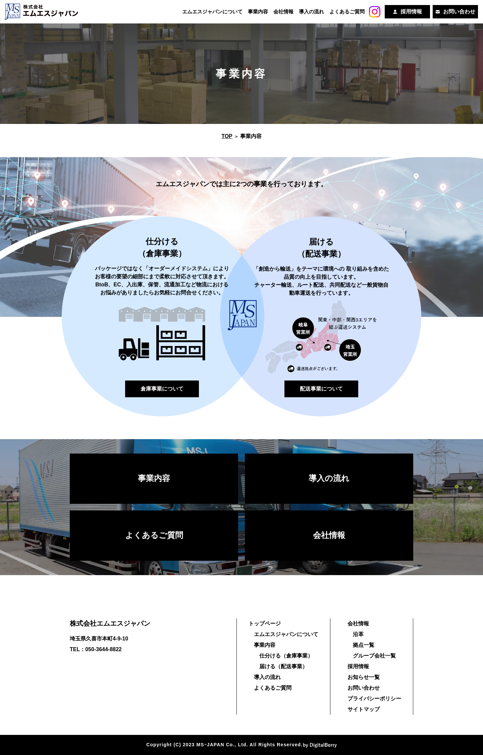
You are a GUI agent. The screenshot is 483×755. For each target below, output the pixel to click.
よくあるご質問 (346, 11)
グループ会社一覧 (374, 656)
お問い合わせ (363, 688)
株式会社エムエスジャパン (110, 623)
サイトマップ (363, 709)
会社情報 (282, 11)
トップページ (265, 623)
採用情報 (358, 666)
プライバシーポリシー (374, 698)
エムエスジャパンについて (211, 11)
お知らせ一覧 (363, 677)
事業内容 (257, 11)
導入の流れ (310, 11)
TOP (226, 136)
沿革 (358, 634)
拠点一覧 (363, 645)
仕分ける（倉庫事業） (286, 656)
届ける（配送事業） (283, 666)
